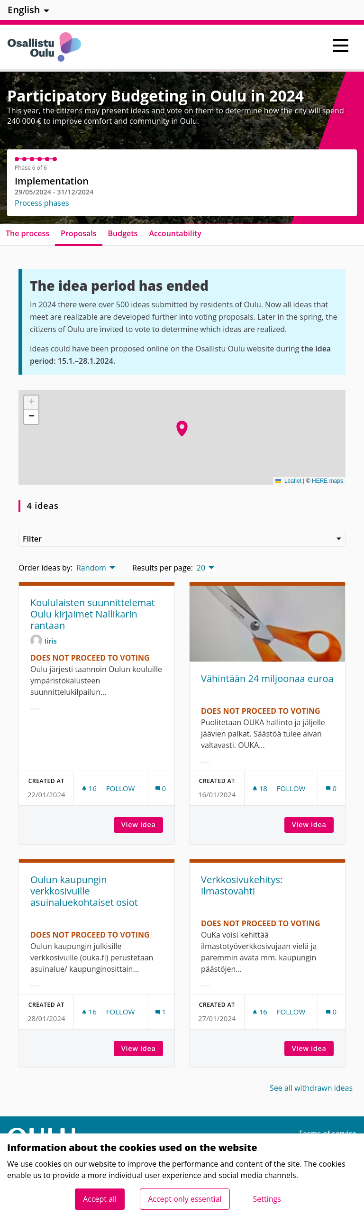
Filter (182, 539)
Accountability (175, 233)
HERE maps (327, 481)
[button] (182, 428)
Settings (267, 1199)
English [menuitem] (24, 9)
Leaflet (288, 481)
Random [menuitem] (91, 567)
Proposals (79, 233)
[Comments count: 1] (160, 1011)
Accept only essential (184, 1199)
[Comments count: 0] (160, 788)
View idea (142, 824)
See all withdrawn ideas (311, 1088)
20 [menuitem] (201, 567)
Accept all (100, 1199)
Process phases (42, 203)
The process (27, 233)
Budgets (123, 233)
